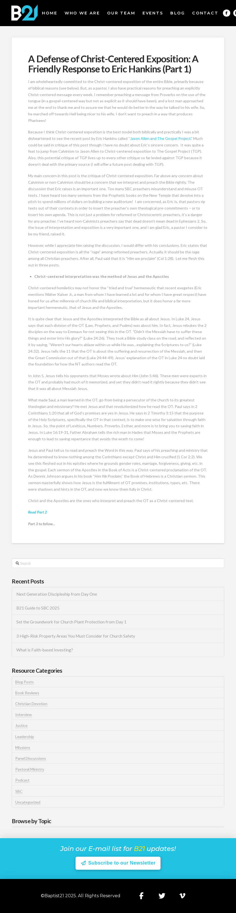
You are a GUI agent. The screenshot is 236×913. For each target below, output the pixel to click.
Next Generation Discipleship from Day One (56, 594)
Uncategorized (27, 802)
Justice (21, 725)
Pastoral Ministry (29, 769)
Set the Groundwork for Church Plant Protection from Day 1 (71, 621)
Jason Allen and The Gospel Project (160, 138)
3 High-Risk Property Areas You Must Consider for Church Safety (76, 636)
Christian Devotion (31, 703)
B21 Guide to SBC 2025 (37, 607)
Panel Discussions (30, 758)
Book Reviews (27, 692)
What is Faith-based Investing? (44, 649)
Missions (22, 747)
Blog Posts (24, 682)
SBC (19, 791)
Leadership (24, 736)
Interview (23, 714)
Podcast (22, 780)
